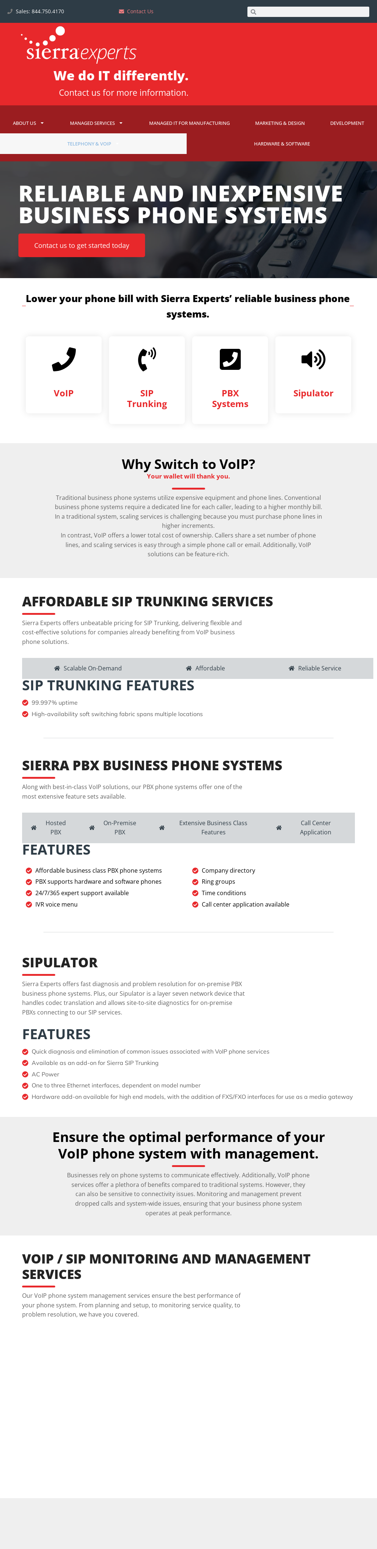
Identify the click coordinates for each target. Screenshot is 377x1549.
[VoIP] (64, 386)
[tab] (88, 700)
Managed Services (96, 123)
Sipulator (313, 420)
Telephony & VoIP (93, 143)
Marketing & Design (280, 123)
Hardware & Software (282, 143)
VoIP (64, 420)
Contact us (80, 92)
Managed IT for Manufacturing (189, 123)
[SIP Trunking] (147, 386)
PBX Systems (230, 425)
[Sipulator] (313, 386)
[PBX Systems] (230, 386)
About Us (29, 123)
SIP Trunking (147, 425)
